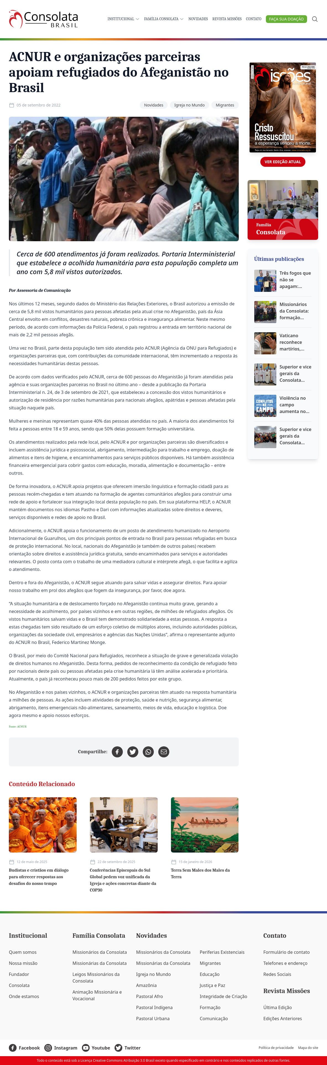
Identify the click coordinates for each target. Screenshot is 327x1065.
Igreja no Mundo (189, 105)
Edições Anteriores (282, 1018)
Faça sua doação (286, 19)
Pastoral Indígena (154, 1007)
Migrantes (225, 105)
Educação (210, 974)
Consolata (19, 985)
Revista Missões (227, 19)
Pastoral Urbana (153, 1018)
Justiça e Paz (212, 985)
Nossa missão (23, 963)
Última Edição (277, 1007)
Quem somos (23, 952)
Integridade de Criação (223, 996)
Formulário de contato (286, 952)
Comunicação (214, 1018)
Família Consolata (164, 19)
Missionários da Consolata (99, 952)
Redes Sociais (277, 974)
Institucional (124, 19)
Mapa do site (308, 1048)
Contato (253, 19)
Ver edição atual (283, 161)
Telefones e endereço (285, 963)
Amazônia (146, 985)
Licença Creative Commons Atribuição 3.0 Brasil (117, 1060)
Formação (210, 1007)
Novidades (198, 19)
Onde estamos (24, 996)
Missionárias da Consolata (99, 963)
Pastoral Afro (149, 996)
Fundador (19, 974)
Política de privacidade (276, 1048)
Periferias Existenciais (222, 952)
